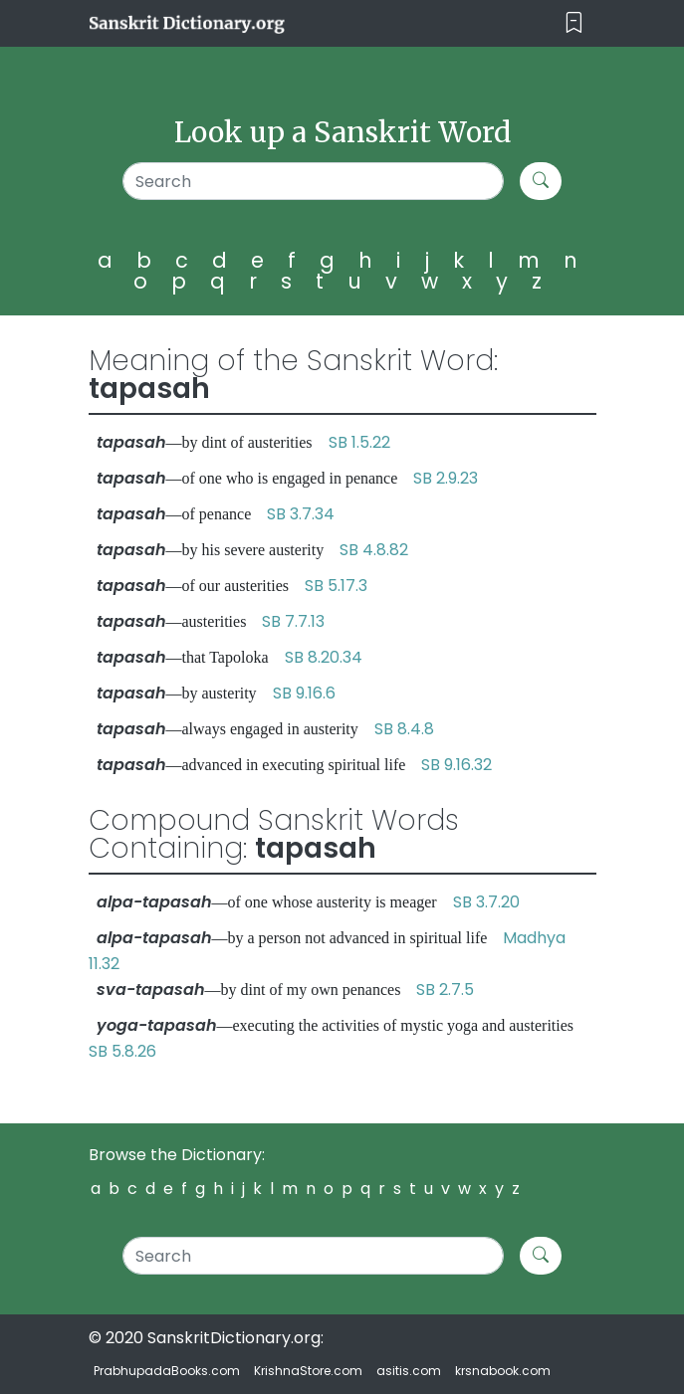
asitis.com (408, 1370)
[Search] (313, 181)
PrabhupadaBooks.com (167, 1370)
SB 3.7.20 (486, 902)
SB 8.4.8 (404, 728)
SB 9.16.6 (304, 693)
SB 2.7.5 (445, 989)
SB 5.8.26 (122, 1051)
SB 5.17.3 (336, 585)
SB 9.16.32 (456, 764)
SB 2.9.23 (445, 478)
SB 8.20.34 (323, 657)
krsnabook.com (503, 1370)
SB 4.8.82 (374, 549)
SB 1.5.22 (359, 442)
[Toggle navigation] (574, 23)
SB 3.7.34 (301, 513)
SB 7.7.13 (293, 621)
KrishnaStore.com (308, 1370)
